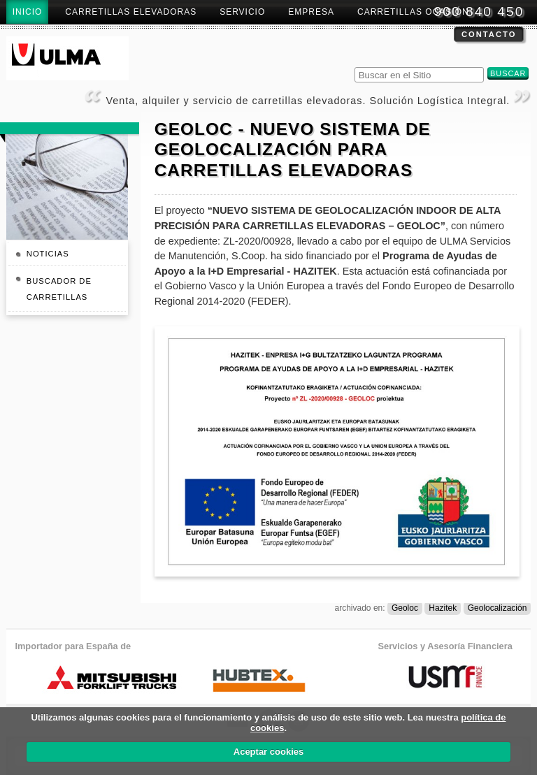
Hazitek (443, 608)
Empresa (311, 12)
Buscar (353, 65)
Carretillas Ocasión (413, 12)
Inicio (28, 12)
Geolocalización (497, 608)
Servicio (242, 12)
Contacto (488, 34)
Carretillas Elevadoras (130, 12)
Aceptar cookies (268, 751)
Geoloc (405, 608)
